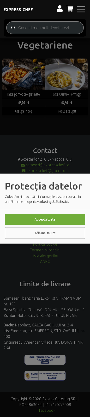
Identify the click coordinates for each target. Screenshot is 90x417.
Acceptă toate (45, 219)
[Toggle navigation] (81, 9)
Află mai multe (45, 233)
